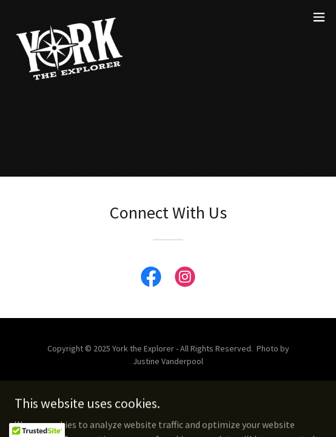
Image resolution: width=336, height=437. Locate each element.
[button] (319, 17)
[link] (71, 17)
